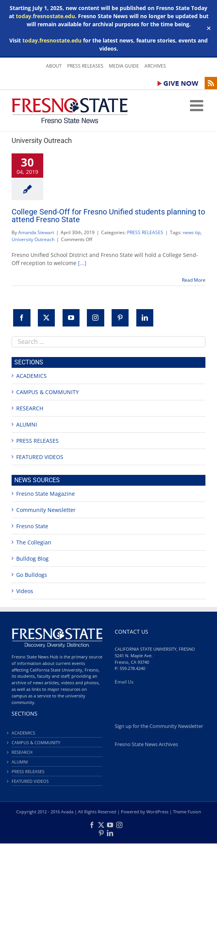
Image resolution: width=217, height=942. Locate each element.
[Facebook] (21, 317)
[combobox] (108, 341)
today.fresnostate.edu (45, 16)
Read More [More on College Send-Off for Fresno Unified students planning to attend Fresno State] (193, 280)
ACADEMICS (31, 375)
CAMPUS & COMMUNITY (47, 392)
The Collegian (33, 542)
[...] (82, 263)
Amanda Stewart (36, 232)
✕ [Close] (208, 28)
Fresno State (32, 526)
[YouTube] (71, 317)
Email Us (124, 681)
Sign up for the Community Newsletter (159, 726)
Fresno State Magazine (45, 493)
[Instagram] (95, 317)
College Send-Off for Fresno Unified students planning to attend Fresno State (108, 215)
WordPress (157, 811)
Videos (24, 591)
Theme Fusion (187, 811)
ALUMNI (26, 424)
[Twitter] (46, 317)
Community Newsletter (46, 510)
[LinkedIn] (144, 317)
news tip (191, 232)
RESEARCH (29, 408)
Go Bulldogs (31, 574)
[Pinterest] (120, 317)
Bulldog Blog (32, 558)
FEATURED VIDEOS (39, 457)
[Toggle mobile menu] (197, 105)
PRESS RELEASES (145, 232)
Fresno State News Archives (146, 744)
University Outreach (33, 239)
